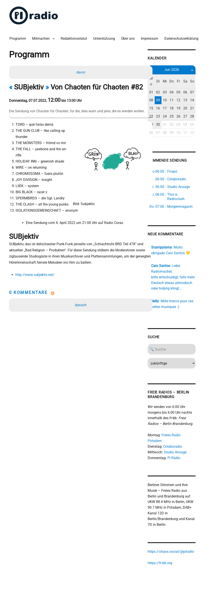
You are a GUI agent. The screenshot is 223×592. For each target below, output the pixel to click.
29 (166, 123)
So (209, 79)
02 (173, 90)
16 (173, 106)
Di (173, 79)
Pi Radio (188, 446)
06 (202, 90)
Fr (194, 79)
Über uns (129, 37)
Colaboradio (187, 435)
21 (209, 106)
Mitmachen (42, 37)
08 (166, 98)
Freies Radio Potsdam (193, 429)
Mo (165, 79)
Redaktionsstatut (75, 37)
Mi (180, 79)
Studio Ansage (189, 441)
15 (166, 106)
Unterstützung (105, 37)
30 (173, 123)
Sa (202, 79)
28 (209, 115)
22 (166, 115)
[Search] (187, 343)
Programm (19, 37)
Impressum (150, 37)
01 (166, 90)
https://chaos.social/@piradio (185, 535)
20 (202, 106)
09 (173, 98)
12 (195, 98)
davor (81, 71)
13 (202, 98)
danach (81, 298)
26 (195, 115)
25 (188, 115)
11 (188, 98)
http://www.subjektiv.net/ (35, 267)
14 (209, 98)
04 (188, 90)
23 (173, 115)
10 (180, 98)
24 (180, 115)
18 (188, 106)
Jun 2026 (187, 68)
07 (209, 90)
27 (202, 115)
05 (195, 90)
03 (180, 90)
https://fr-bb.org (174, 546)
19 (195, 106)
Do (187, 79)
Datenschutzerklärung (182, 37)
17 (180, 106)
